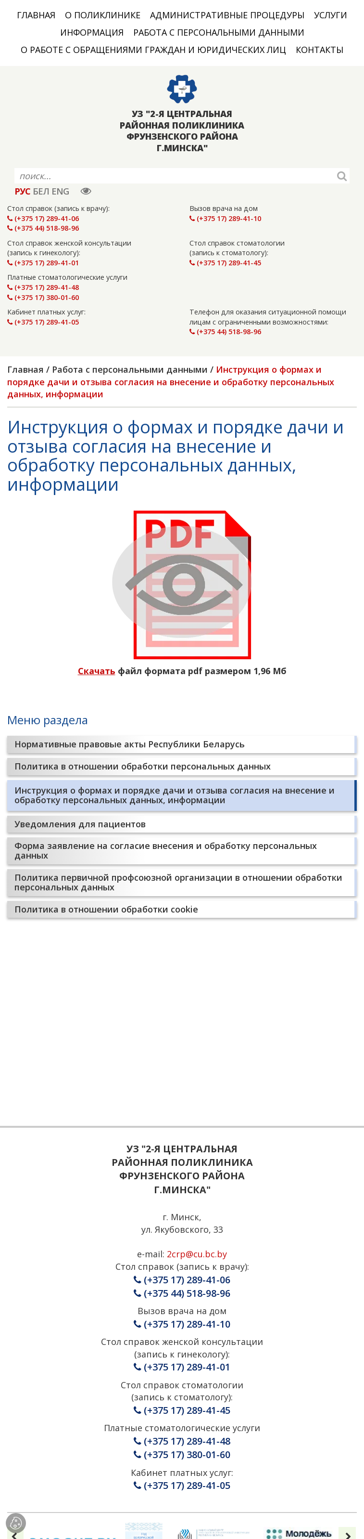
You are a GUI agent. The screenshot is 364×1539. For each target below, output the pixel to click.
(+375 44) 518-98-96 (43, 228)
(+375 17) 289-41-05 (43, 321)
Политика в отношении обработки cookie (106, 909)
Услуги (330, 15)
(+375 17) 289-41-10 (225, 218)
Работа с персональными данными (218, 32)
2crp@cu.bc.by (197, 1254)
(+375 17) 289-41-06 (43, 218)
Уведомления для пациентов (80, 824)
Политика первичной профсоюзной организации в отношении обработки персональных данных (178, 882)
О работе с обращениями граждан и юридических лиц (153, 49)
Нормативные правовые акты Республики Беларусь (129, 744)
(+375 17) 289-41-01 (43, 262)
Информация (92, 32)
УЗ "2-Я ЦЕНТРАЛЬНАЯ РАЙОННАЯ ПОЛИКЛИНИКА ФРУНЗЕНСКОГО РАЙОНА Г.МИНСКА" (182, 130)
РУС (22, 191)
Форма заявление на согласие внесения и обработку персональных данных (165, 850)
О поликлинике (102, 15)
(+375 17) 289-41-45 (225, 262)
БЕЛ (41, 191)
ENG (60, 191)
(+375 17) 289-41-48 (43, 287)
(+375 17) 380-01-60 (43, 297)
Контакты (319, 49)
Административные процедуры (227, 15)
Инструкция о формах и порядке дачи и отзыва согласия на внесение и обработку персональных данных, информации (174, 795)
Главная (36, 15)
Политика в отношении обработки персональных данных (142, 766)
